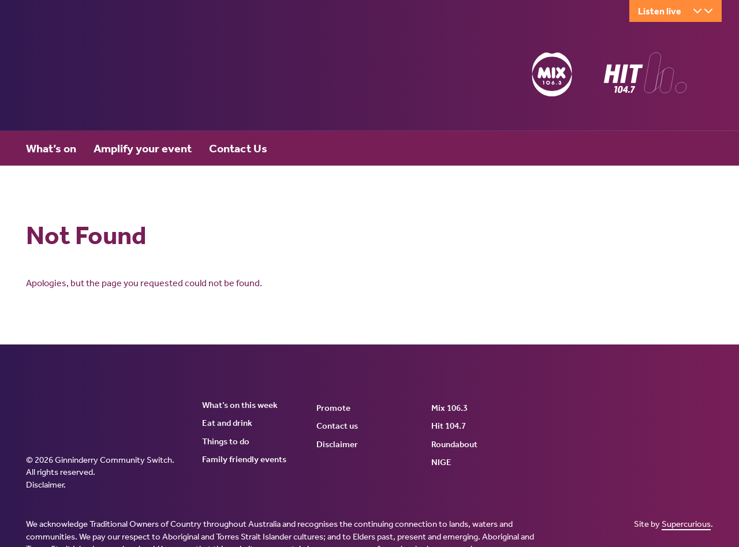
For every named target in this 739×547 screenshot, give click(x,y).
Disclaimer (45, 484)
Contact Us (238, 148)
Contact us (337, 426)
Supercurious (686, 524)
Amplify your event (143, 148)
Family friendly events (244, 459)
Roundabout (454, 444)
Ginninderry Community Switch (138, 76)
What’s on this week (240, 405)
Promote (333, 408)
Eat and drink (227, 423)
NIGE (441, 462)
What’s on (51, 148)
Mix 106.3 (449, 408)
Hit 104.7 (448, 426)
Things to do (225, 441)
